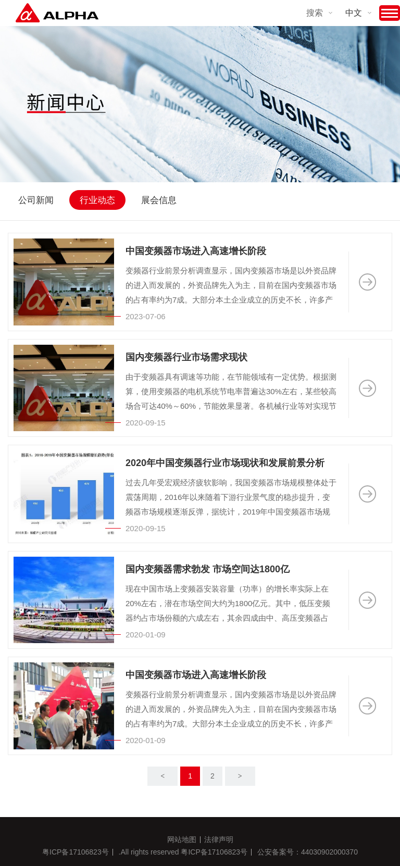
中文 (353, 12)
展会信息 (159, 200)
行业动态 (97, 200)
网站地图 (181, 839)
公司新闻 (36, 200)
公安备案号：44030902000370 (307, 852)
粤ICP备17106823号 (75, 852)
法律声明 (218, 839)
